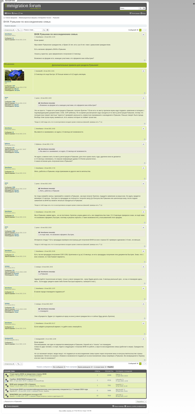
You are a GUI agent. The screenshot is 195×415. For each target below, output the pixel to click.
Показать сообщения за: (51, 367)
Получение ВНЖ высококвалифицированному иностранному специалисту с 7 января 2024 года (49, 389)
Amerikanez (8, 34)
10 (13, 38)
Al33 (11, 381)
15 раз (16, 275)
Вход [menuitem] (144, 13)
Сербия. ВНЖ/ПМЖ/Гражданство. (23, 379)
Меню (9, 13)
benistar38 (8, 81)
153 (13, 270)
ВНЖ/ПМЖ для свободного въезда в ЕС (26, 394)
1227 (13, 86)
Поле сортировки (79, 367)
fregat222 (119, 384)
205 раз (16, 89)
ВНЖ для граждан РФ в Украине (23, 384)
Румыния (56, 17)
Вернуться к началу (144, 60)
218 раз (16, 104)
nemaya (7, 266)
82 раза (16, 273)
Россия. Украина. (40, 386)
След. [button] (145, 30)
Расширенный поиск (144, 8)
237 (13, 148)
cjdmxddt (118, 395)
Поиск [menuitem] (16, 13)
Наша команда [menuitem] (119, 406)
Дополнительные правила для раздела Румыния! (75, 65)
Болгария (39, 375)
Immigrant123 (9, 338)
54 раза (17, 152)
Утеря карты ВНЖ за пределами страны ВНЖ (28, 374)
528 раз (17, 106)
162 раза (17, 90)
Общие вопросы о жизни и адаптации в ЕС (49, 396)
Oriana (12, 386)
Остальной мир (39, 381)
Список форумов (11, 17)
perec (6, 97)
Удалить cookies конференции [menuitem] (136, 406)
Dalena (12, 375)
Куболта (7, 143)
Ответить (8, 30)
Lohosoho (119, 379)
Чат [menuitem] (22, 13)
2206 (13, 101)
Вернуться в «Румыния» (13, 401)
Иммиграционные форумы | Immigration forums (35, 17)
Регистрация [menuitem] (136, 13)
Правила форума (10, 26)
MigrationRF (13, 391)
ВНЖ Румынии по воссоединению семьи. (27, 21)
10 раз (16, 151)
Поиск (140, 8)
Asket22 (12, 396)
